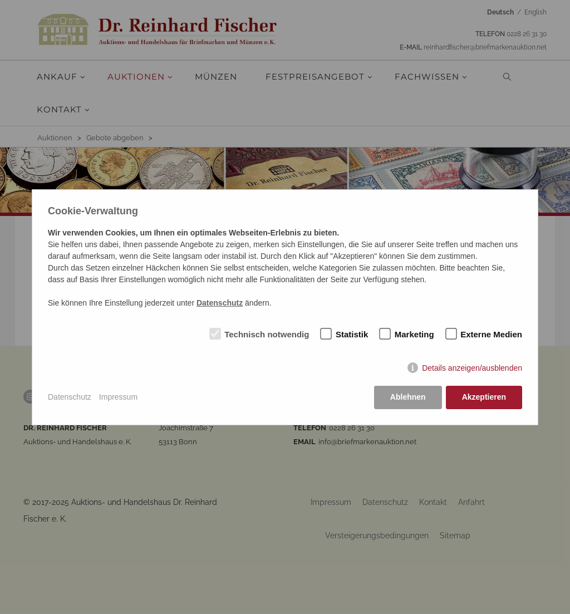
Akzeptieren (484, 396)
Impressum (118, 396)
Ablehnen (408, 396)
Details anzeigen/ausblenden (472, 368)
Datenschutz (69, 396)
